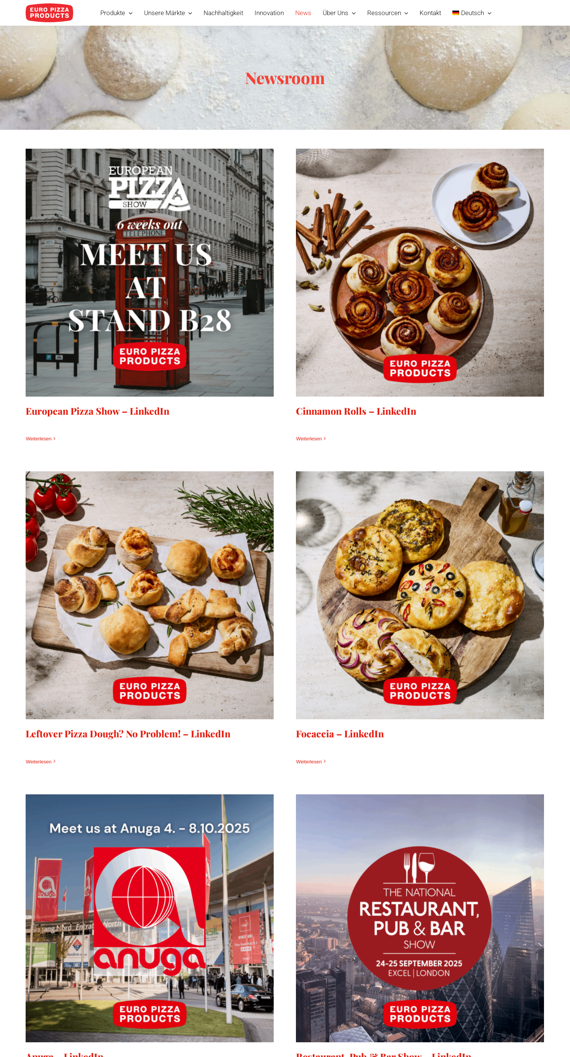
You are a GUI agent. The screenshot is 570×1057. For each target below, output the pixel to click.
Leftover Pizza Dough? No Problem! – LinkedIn (185, 682)
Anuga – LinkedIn (93, 993)
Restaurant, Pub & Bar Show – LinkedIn (398, 993)
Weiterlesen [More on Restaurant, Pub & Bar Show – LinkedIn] (323, 1021)
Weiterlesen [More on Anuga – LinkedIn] (67, 1021)
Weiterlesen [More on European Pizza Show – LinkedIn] (38, 439)
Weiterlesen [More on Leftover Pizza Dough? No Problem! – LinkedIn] (96, 710)
